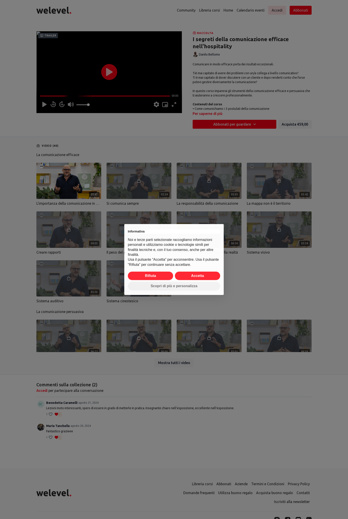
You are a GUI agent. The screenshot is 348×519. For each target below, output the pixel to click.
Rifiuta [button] (150, 276)
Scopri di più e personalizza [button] (174, 286)
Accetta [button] (197, 276)
